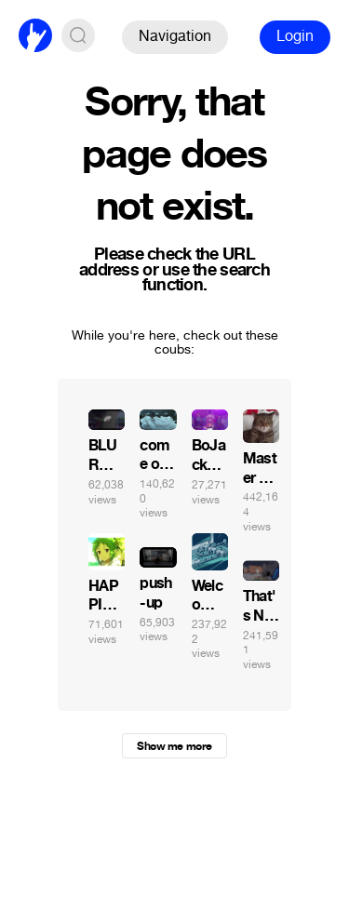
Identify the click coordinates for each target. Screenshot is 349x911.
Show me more (174, 746)
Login (295, 36)
